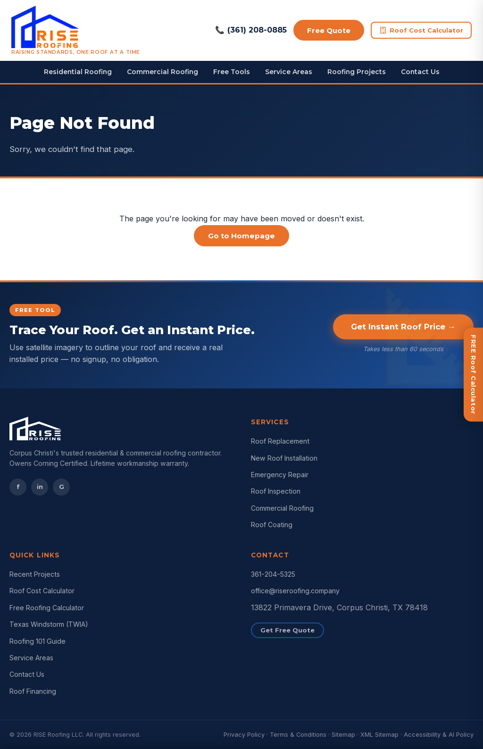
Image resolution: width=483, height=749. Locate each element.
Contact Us (420, 72)
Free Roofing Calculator (46, 608)
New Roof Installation (284, 458)
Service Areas (288, 72)
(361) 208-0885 (248, 30)
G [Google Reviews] (61, 486)
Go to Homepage (241, 235)
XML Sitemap (379, 734)
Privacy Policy (244, 734)
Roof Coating (271, 525)
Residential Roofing (78, 72)
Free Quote (327, 30)
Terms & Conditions (298, 734)
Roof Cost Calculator (421, 30)
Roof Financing (32, 691)
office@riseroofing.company (295, 591)
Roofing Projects (356, 72)
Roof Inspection (275, 491)
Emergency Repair (279, 475)
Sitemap (343, 734)
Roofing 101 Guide (37, 641)
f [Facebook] (18, 486)
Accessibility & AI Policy (439, 734)
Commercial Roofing (162, 72)
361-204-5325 (273, 574)
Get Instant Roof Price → (403, 326)
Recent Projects (34, 574)
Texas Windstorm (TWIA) (48, 624)
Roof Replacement (280, 441)
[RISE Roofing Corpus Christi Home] (75, 30)
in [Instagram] (40, 486)
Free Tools (231, 72)
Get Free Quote (287, 630)
